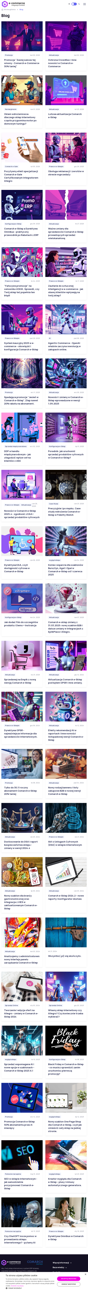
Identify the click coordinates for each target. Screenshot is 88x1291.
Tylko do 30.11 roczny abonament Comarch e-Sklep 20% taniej (20, 790)
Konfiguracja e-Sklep (13, 224)
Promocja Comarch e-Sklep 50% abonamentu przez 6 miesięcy (19, 1125)
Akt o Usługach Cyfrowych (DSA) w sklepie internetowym (65, 843)
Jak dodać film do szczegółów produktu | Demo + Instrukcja (21, 624)
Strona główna (8, 9)
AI (50, 338)
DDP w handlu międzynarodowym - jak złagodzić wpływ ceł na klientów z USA (17, 456)
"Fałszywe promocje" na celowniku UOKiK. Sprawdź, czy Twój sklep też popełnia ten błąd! (21, 290)
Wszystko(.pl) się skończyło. (64, 956)
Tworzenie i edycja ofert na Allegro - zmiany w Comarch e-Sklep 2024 (21, 1013)
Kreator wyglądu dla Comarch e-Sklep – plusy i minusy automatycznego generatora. (65, 1182)
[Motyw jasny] (74, 4)
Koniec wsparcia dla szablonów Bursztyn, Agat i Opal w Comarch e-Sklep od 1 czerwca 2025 (65, 569)
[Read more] (22, 36)
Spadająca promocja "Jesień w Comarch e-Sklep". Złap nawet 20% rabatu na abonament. (21, 400)
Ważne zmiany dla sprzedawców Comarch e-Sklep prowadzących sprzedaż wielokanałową (65, 233)
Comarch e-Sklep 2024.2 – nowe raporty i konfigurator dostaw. (66, 897)
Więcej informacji (61, 1262)
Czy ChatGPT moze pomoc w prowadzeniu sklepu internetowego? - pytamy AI (20, 1239)
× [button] (85, 1274)
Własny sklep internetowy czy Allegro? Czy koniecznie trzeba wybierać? (65, 1013)
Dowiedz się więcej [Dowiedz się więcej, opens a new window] (17, 1286)
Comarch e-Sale (11, 166)
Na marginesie (10, 109)
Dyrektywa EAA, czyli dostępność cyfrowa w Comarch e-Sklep (17, 568)
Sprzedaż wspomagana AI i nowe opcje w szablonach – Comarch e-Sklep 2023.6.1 (19, 1067)
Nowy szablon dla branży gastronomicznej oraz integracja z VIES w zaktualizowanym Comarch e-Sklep (20, 902)
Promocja (8, 55)
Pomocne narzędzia (13, 1174)
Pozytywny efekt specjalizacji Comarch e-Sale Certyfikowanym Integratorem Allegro (21, 176)
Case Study (53, 504)
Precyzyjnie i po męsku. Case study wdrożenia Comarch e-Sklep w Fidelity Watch (64, 511)
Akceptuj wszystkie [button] (68, 1279)
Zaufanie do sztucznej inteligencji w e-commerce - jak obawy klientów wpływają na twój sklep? (65, 290)
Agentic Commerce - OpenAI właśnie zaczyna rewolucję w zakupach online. (64, 346)
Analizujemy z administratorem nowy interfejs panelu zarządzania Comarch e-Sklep (22, 959)
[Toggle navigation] (84, 4)
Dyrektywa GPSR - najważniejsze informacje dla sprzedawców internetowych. (20, 733)
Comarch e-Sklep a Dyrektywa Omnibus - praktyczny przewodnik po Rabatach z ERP (21, 232)
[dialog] (44, 1281)
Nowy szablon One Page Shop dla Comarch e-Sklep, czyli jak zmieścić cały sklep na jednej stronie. (65, 1126)
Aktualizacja (54, 55)
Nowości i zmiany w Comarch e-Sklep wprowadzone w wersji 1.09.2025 (65, 400)
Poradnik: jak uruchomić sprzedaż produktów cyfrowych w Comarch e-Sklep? (66, 454)
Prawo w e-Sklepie (56, 166)
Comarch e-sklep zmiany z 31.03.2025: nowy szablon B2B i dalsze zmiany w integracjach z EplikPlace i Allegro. (65, 627)
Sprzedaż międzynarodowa (15, 446)
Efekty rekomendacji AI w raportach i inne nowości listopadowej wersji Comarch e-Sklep (66, 735)
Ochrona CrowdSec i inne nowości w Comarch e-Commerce (62, 63)
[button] (30, 1288)
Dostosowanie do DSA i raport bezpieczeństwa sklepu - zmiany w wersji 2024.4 (21, 845)
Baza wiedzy (58, 1267)
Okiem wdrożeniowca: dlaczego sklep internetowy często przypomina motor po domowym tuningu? (20, 118)
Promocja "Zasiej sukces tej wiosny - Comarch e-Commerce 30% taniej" (21, 63)
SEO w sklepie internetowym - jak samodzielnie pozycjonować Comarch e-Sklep (20, 1183)
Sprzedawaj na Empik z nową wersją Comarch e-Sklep (20, 681)
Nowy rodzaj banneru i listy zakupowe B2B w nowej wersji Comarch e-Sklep (64, 790)
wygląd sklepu (54, 560)
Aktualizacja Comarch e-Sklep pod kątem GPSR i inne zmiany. (65, 681)
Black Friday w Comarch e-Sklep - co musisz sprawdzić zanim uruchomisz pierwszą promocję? (66, 1069)
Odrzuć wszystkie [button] (69, 1284)
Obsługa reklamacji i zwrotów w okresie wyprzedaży (66, 173)
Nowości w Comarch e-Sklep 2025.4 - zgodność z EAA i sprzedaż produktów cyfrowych (22, 514)
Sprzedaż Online (11, 1005)
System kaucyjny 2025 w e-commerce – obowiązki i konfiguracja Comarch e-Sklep (21, 346)
